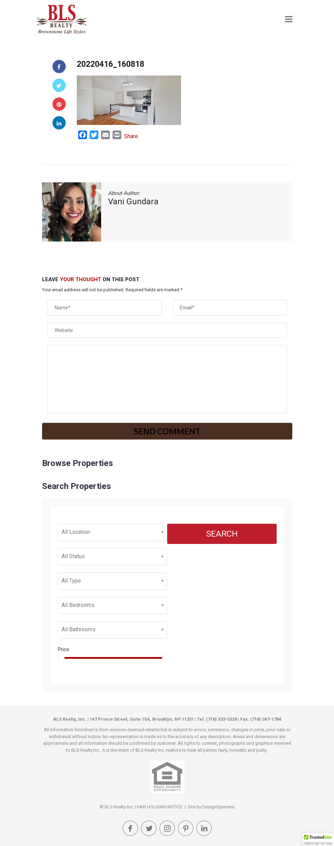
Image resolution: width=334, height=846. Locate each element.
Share (131, 136)
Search (222, 534)
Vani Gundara (133, 201)
